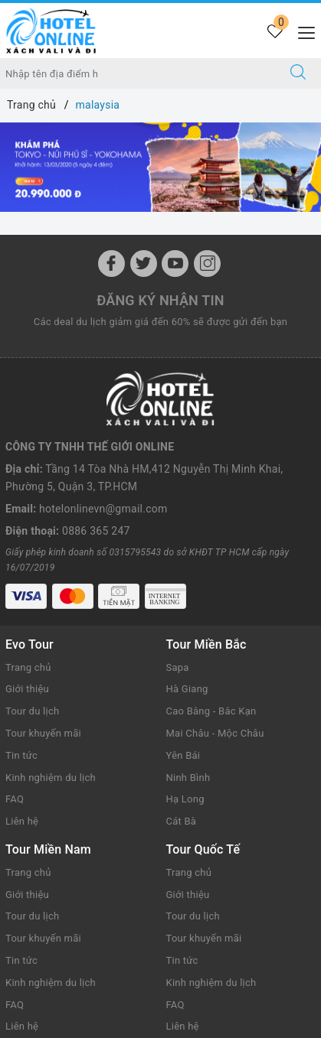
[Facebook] (111, 263)
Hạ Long (185, 799)
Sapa (177, 667)
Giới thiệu (27, 689)
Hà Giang (187, 689)
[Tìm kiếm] (298, 73)
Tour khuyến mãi (43, 733)
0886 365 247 (96, 531)
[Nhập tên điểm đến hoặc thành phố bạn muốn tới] (138, 73)
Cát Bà (181, 821)
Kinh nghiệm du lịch (50, 777)
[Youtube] (175, 263)
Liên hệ (21, 821)
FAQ (14, 799)
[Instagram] (207, 263)
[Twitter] (143, 263)
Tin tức (21, 755)
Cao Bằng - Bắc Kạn (211, 711)
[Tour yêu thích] (274, 32)
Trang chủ (28, 667)
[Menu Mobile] (302, 31)
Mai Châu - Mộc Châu (215, 733)
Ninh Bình (188, 777)
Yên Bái (183, 755)
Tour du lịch (32, 711)
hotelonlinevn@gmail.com (103, 509)
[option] (160, 167)
